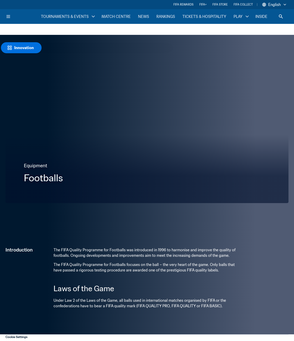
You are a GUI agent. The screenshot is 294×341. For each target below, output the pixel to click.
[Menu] (8, 16)
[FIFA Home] (23, 16)
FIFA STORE (220, 4)
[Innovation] (21, 47)
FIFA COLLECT (243, 4)
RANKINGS (165, 16)
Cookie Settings (17, 337)
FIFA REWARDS (183, 4)
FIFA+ (202, 4)
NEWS (143, 16)
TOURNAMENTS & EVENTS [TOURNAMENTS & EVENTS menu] (68, 16)
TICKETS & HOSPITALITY (204, 16)
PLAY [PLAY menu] (242, 16)
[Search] (281, 17)
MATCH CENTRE (116, 16)
